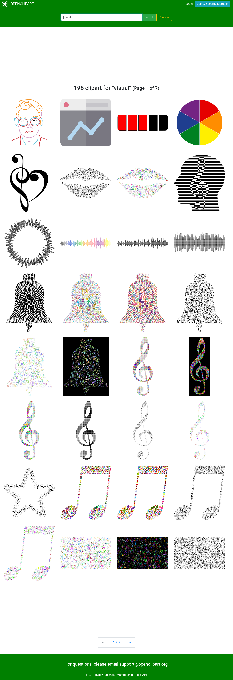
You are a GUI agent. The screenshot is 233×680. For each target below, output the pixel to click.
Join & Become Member (212, 3)
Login (189, 3)
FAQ (89, 675)
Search (149, 17)
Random (164, 17)
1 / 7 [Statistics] (116, 642)
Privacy (98, 675)
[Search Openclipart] (101, 17)
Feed (138, 675)
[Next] (130, 642)
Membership (124, 675)
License (110, 675)
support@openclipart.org (143, 664)
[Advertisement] (116, 57)
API (144, 675)
